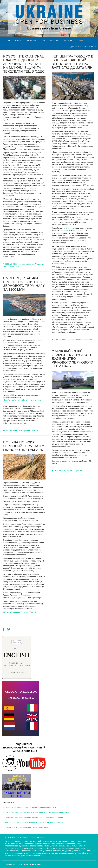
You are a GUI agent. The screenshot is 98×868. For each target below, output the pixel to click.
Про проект (68, 40)
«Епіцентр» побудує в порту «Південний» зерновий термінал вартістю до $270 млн (72, 61)
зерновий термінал (36, 264)
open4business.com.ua (15, 864)
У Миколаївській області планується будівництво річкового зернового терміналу (72, 358)
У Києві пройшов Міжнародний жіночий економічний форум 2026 (29, 807)
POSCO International (19, 264)
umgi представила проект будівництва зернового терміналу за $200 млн (24, 283)
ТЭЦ (18, 266)
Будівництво (57, 175)
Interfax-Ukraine (33, 864)
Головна (8, 40)
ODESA (8, 264)
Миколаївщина (9, 266)
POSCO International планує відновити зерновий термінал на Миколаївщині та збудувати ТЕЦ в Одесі (24, 63)
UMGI (7, 431)
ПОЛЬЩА (32, 612)
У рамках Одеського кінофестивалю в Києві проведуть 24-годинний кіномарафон (36, 812)
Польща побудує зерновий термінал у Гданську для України (23, 446)
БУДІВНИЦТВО (16, 431)
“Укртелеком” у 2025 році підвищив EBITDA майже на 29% (26, 827)
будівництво (71, 228)
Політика (19, 40)
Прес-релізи (54, 40)
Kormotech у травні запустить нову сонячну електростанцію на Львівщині (33, 817)
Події (43, 40)
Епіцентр (62, 339)
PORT (56, 339)
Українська (90, 47)
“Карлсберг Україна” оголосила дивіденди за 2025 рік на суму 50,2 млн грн (33, 822)
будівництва (40, 322)
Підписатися (75, 47)
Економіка (32, 40)
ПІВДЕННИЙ (87, 339)
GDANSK (8, 612)
